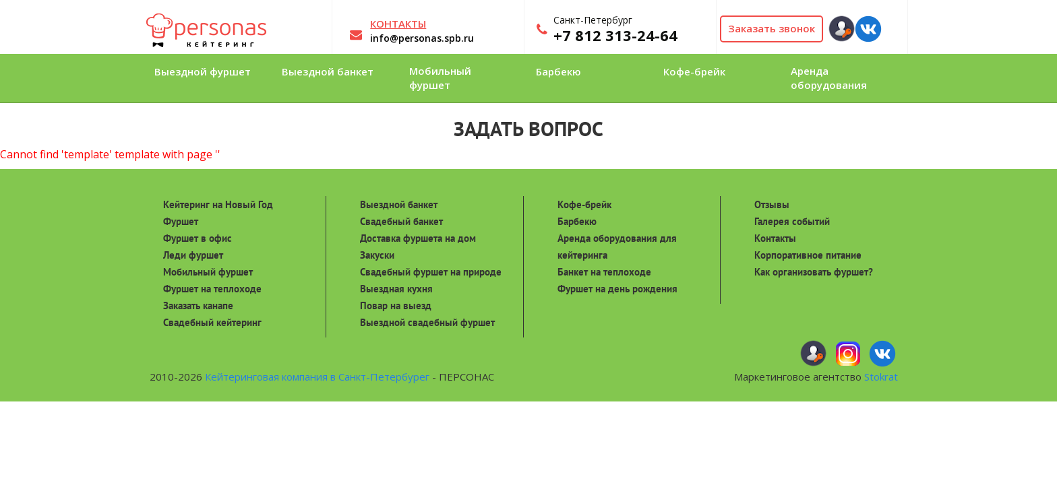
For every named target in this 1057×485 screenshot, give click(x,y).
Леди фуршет (193, 255)
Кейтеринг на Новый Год (218, 204)
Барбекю (577, 221)
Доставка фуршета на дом (418, 238)
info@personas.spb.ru (422, 38)
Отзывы (771, 204)
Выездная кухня (396, 288)
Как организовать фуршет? (813, 271)
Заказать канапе (198, 305)
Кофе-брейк (584, 204)
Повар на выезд (395, 305)
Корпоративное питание (808, 255)
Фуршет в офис (197, 238)
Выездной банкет (398, 204)
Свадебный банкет (401, 221)
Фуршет (180, 221)
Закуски (377, 255)
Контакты (775, 238)
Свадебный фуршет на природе (431, 271)
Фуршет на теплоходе (212, 288)
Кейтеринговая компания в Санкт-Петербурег (317, 376)
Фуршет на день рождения (617, 288)
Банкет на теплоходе (604, 271)
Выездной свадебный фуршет (427, 322)
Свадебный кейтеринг (212, 322)
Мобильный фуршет (208, 271)
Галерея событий (792, 221)
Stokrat (881, 376)
